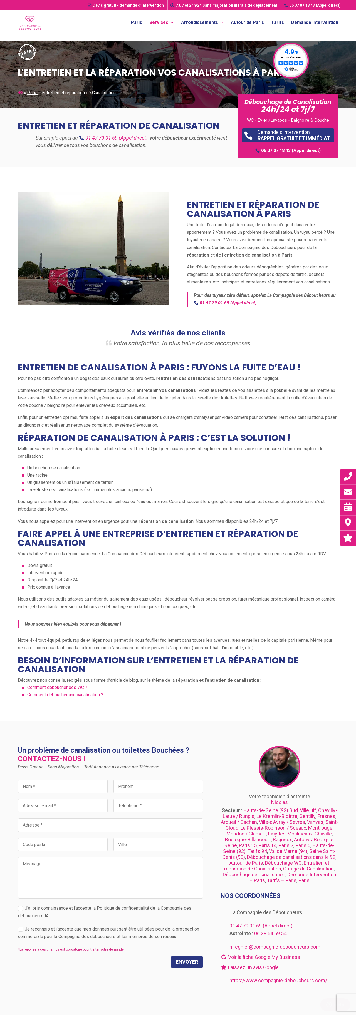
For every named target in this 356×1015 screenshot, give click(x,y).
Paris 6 (302, 845)
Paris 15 (248, 845)
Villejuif (308, 810)
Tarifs (277, 24)
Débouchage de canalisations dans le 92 (291, 857)
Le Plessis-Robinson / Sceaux (273, 828)
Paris (136, 24)
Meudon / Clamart (246, 834)
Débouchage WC (283, 863)
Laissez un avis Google (250, 967)
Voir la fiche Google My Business (260, 957)
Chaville (323, 834)
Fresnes (326, 816)
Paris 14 (267, 845)
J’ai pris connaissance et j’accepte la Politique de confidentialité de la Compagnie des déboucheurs (104, 911)
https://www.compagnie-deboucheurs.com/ (278, 980)
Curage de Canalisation (308, 869)
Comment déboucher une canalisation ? (65, 694)
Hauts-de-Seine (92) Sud (270, 810)
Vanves (315, 822)
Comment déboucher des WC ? (57, 687)
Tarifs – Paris (281, 880)
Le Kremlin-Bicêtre (276, 816)
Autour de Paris (247, 24)
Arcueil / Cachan (239, 822)
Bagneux (282, 839)
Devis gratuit (126, 5)
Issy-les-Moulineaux (290, 834)
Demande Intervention (314, 24)
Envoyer (187, 962)
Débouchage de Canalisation (254, 874)
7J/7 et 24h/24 (223, 5)
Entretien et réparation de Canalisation (276, 866)
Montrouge (320, 828)
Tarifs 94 (257, 851)
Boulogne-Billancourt (248, 839)
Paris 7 (285, 845)
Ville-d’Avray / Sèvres (282, 822)
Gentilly (307, 816)
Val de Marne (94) (288, 851)
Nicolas (279, 802)
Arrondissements (199, 24)
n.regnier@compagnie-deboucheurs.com (274, 947)
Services (158, 24)
